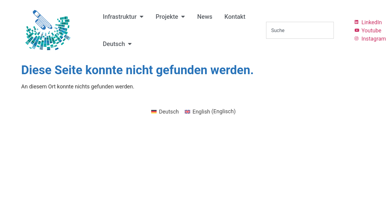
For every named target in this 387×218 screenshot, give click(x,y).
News (204, 16)
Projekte (170, 17)
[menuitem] (117, 44)
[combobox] (300, 30)
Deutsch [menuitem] (169, 111)
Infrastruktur (123, 17)
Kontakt (234, 16)
